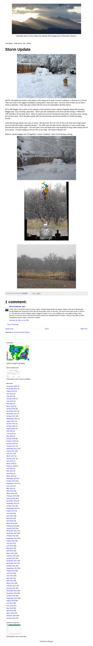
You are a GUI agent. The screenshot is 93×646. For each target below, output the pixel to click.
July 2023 (9, 396)
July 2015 (9, 468)
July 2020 (9, 431)
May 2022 (9, 403)
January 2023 (10, 398)
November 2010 (11, 593)
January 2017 (10, 458)
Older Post (83, 329)
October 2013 (10, 506)
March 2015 (10, 476)
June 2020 (9, 433)
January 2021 (10, 423)
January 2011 (10, 588)
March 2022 (10, 406)
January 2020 (10, 438)
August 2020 (10, 428)
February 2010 (11, 615)
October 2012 (10, 536)
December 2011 (11, 561)
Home (47, 329)
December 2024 (11, 388)
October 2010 (10, 595)
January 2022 (10, 408)
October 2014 (10, 481)
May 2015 (9, 471)
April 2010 (9, 610)
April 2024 (9, 394)
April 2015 (9, 473)
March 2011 (10, 583)
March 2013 (10, 523)
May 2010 (9, 608)
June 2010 (9, 605)
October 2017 (10, 446)
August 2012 (10, 541)
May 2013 (9, 518)
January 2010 (10, 618)
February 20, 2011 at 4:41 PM (19, 320)
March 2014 (10, 493)
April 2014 (9, 491)
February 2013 (11, 526)
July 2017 (9, 453)
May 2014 (9, 488)
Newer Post (9, 329)
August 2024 (10, 391)
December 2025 (11, 386)
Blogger (50, 641)
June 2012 (9, 546)
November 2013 (11, 503)
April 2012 (9, 551)
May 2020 (9, 436)
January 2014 (10, 498)
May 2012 (9, 548)
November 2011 (11, 563)
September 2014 (11, 483)
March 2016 (10, 463)
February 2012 (11, 556)
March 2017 (10, 456)
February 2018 (11, 441)
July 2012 (9, 543)
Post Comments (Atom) (21, 332)
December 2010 (11, 590)
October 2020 (10, 426)
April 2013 (9, 521)
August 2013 (10, 511)
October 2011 (10, 566)
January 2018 (10, 443)
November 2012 (11, 533)
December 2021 (11, 411)
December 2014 (11, 478)
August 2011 (10, 571)
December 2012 (11, 531)
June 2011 (9, 575)
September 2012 (11, 538)
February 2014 (11, 496)
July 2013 (9, 513)
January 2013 (10, 528)
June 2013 (9, 516)
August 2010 (10, 600)
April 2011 (9, 581)
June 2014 (9, 486)
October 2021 (10, 416)
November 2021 (11, 413)
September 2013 (11, 508)
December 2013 (11, 501)
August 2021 (10, 421)
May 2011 (9, 578)
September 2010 (11, 598)
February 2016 (11, 466)
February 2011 (11, 585)
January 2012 (10, 558)
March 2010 (10, 613)
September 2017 (11, 448)
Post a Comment (12, 324)
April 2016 (9, 461)
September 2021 (11, 418)
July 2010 (9, 603)
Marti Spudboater (15, 306)
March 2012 (10, 553)
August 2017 (10, 451)
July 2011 (9, 573)
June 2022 (9, 401)
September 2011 (11, 568)
